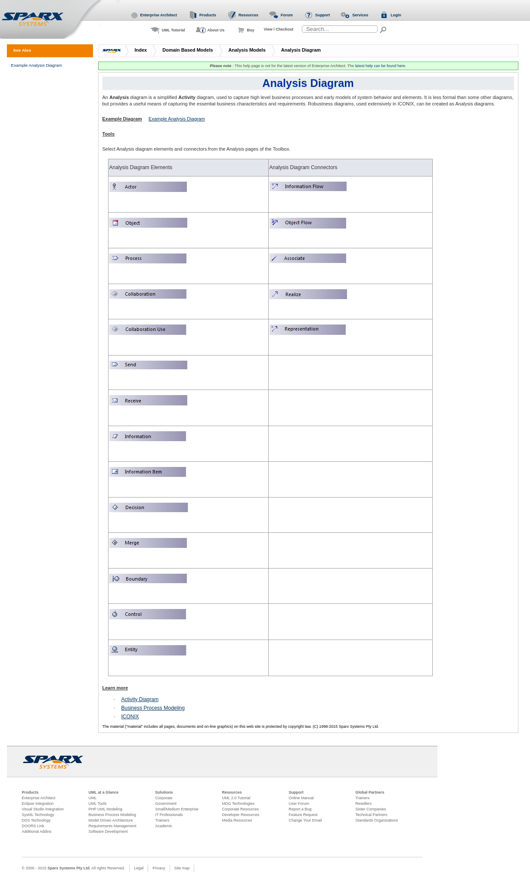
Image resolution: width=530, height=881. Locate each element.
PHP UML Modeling (106, 809)
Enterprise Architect (39, 798)
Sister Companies (371, 809)
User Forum (299, 803)
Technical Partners (371, 815)
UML (93, 798)
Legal (138, 868)
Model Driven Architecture (111, 820)
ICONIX (130, 717)
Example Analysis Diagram (177, 118)
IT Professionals (169, 815)
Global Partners (370, 792)
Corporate (164, 798)
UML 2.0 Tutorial (236, 798)
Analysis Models (247, 50)
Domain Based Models (187, 50)
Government (166, 803)
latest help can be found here (380, 66)
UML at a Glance (104, 792)
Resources (232, 792)
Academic (164, 826)
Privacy (158, 868)
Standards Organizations (377, 820)
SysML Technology (38, 815)
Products (30, 792)
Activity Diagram (140, 699)
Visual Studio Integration (43, 809)
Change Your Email (305, 820)
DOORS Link (33, 826)
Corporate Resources (240, 809)
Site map (182, 868)
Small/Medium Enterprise (177, 809)
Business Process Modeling (153, 708)
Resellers (364, 803)
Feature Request (303, 815)
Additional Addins (37, 831)
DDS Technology (36, 820)
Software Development (108, 831)
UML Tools (98, 803)
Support (296, 792)
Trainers (162, 820)
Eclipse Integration (38, 803)
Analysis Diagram (301, 50)
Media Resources (237, 820)
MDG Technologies (238, 803)
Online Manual (301, 798)
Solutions (164, 792)
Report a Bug (300, 809)
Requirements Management (112, 826)
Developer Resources (241, 815)
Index (141, 50)
